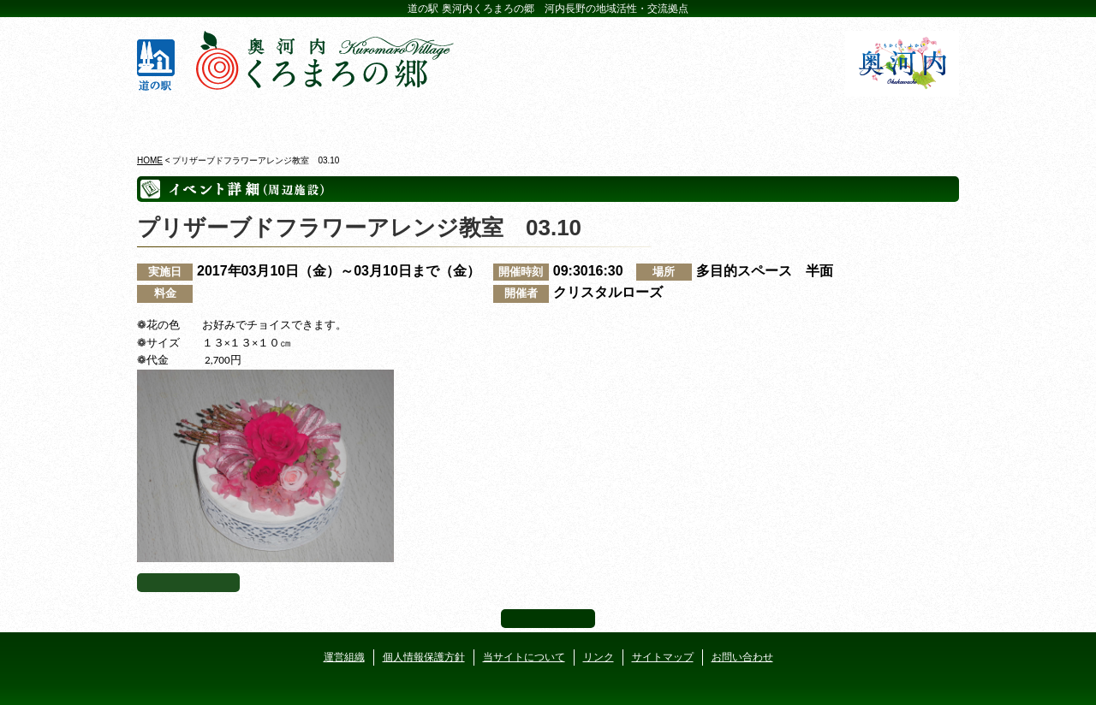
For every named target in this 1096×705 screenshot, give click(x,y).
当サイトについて (524, 657)
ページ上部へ (548, 618)
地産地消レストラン (617, 119)
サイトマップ (663, 657)
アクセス (892, 119)
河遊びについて (754, 119)
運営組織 (344, 657)
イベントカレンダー (479, 119)
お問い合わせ (742, 657)
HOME (150, 160)
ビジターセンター (341, 119)
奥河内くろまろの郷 (203, 119)
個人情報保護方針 (424, 657)
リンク (598, 657)
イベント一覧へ (188, 582)
